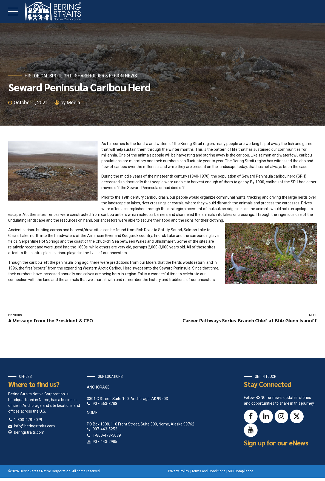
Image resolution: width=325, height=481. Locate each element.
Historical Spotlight (48, 76)
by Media (70, 102)
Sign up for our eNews (276, 442)
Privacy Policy (178, 471)
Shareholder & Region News (106, 76)
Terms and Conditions (209, 471)
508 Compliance (240, 471)
